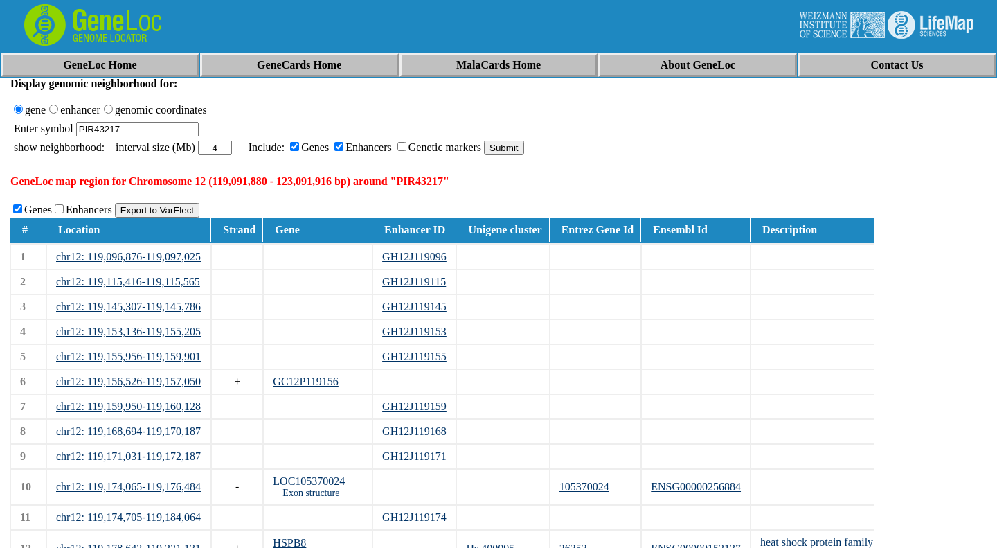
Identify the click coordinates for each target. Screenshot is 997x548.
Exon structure (310, 493)
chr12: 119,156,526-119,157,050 (128, 381)
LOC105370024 (309, 481)
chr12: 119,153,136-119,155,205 (128, 331)
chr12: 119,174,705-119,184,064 (128, 517)
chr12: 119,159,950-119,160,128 (128, 406)
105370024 (584, 487)
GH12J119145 (414, 306)
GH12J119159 (414, 406)
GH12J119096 (414, 257)
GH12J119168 (414, 431)
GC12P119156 (306, 381)
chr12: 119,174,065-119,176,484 (128, 487)
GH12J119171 (414, 456)
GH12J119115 (414, 282)
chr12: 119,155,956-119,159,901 (128, 356)
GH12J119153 (414, 331)
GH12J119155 (414, 356)
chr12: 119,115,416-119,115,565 (128, 282)
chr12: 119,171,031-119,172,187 (128, 456)
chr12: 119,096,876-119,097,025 (128, 257)
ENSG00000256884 (696, 487)
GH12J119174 (414, 517)
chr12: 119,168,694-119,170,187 (128, 431)
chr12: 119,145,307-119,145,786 (128, 306)
